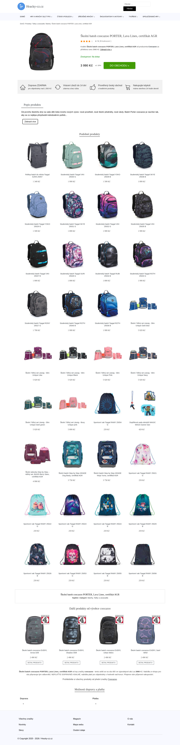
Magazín (77, 719)
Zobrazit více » (106, 50)
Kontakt (131, 724)
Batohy (48, 24)
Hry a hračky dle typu (40, 17)
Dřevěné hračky (85, 17)
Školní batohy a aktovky (111, 17)
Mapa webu (78, 724)
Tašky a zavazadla (38, 24)
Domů (22, 17)
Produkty (28, 24)
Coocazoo (152, 47)
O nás (130, 719)
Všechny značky (26, 719)
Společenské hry (151, 17)
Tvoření (132, 17)
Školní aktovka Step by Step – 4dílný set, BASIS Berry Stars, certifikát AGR (37, 474)
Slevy (21, 730)
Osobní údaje (79, 730)
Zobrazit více (30, 122)
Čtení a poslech (64, 17)
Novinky (22, 724)
